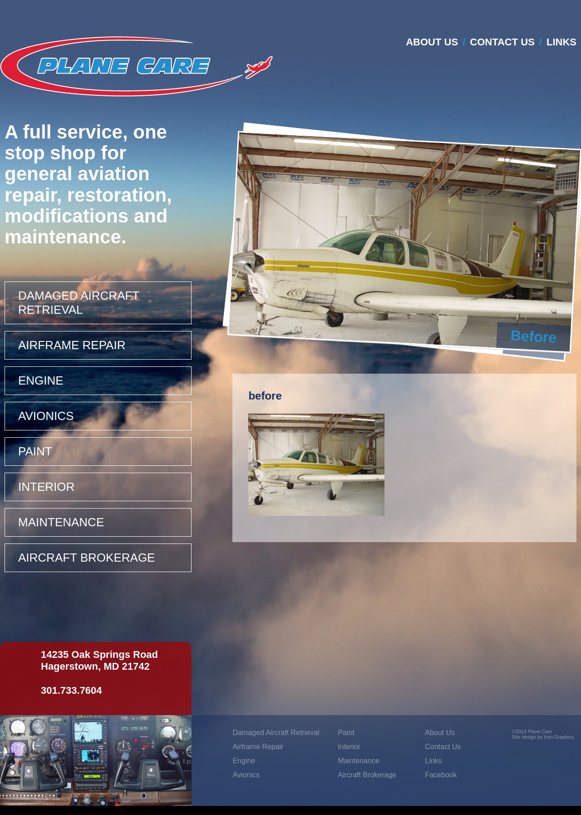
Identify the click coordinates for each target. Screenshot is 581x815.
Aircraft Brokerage (86, 557)
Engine (41, 380)
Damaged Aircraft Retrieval (78, 302)
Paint (35, 451)
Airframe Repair (71, 345)
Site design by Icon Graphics (543, 737)
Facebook (441, 775)
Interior (46, 487)
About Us (432, 42)
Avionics (46, 416)
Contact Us (502, 42)
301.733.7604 (71, 690)
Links (561, 42)
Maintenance (61, 522)
